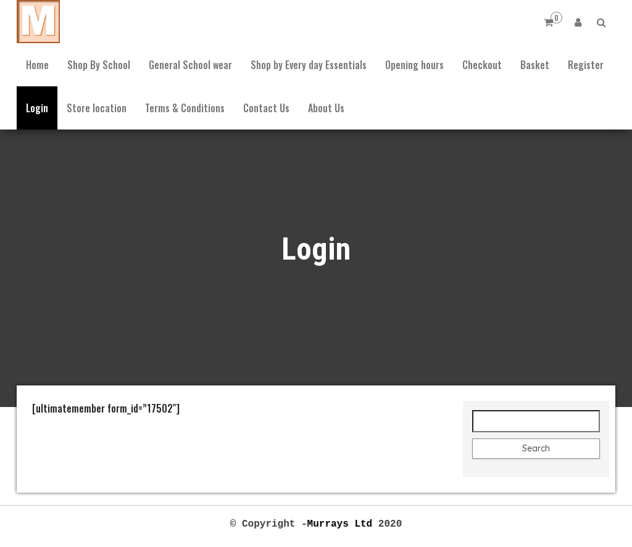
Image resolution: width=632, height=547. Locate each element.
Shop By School (98, 64)
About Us (326, 108)
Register (586, 64)
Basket (534, 64)
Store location (97, 108)
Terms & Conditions (185, 108)
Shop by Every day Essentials (309, 64)
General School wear (190, 64)
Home (37, 64)
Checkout (482, 64)
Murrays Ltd (340, 523)
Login (37, 108)
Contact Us (266, 108)
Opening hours (414, 64)
